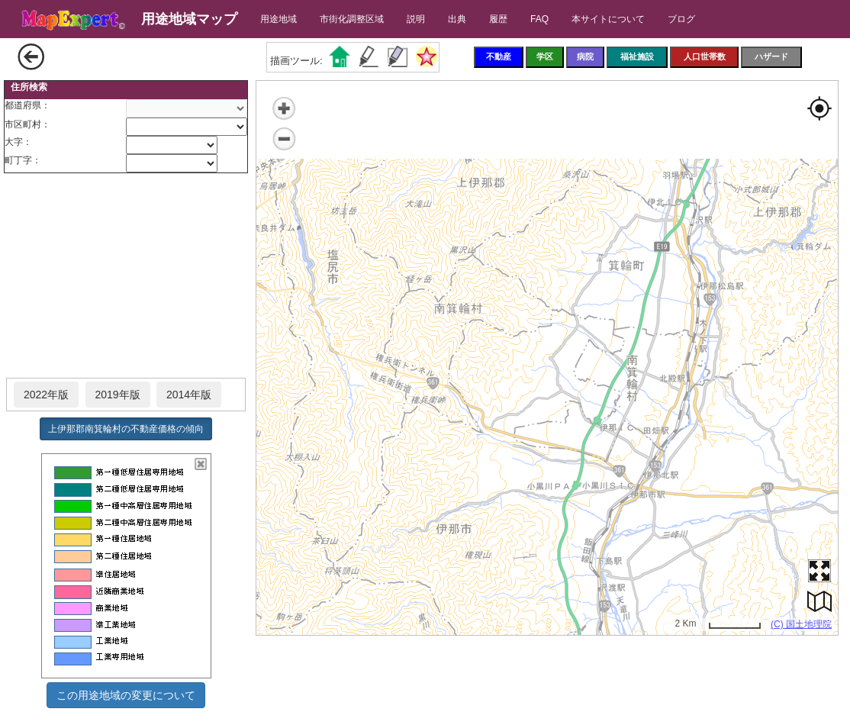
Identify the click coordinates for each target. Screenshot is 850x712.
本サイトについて (608, 19)
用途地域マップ (189, 19)
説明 (416, 19)
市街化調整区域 (352, 19)
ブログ (681, 19)
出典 (457, 19)
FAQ (539, 19)
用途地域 (278, 19)
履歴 (498, 19)
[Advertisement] (125, 276)
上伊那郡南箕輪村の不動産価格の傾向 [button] (126, 429)
